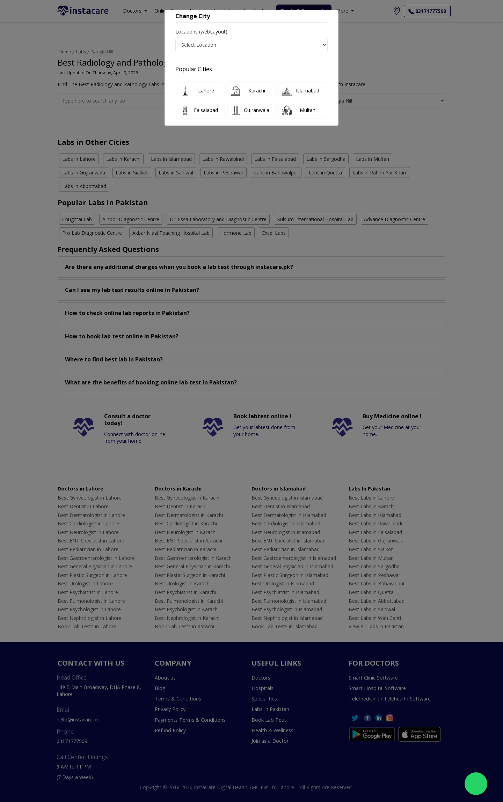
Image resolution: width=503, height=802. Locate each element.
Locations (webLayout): (201, 31)
